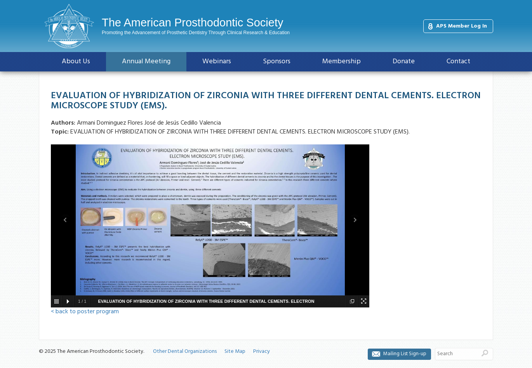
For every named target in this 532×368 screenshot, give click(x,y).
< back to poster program (85, 312)
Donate (404, 61)
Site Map (234, 351)
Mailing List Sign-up (404, 354)
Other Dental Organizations (185, 351)
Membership (341, 61)
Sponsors (276, 61)
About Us (76, 61)
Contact (458, 61)
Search (485, 353)
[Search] (456, 354)
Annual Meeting (146, 61)
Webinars (216, 61)
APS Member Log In (461, 26)
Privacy (261, 351)
